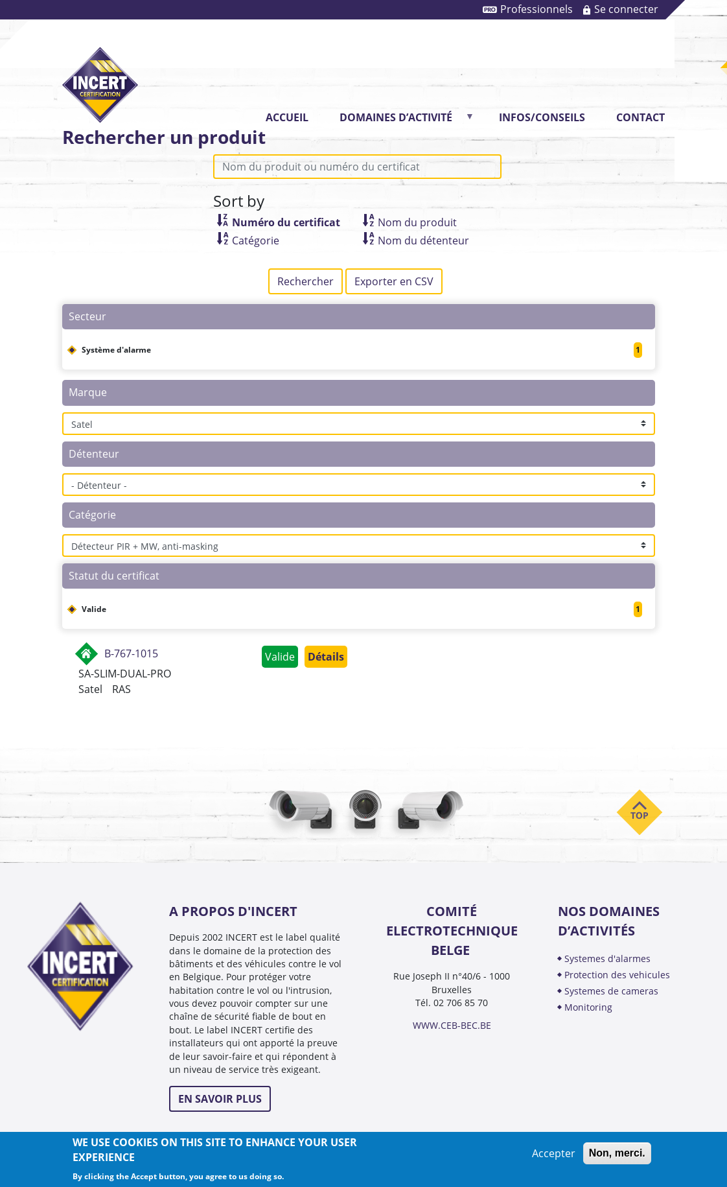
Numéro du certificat (286, 222)
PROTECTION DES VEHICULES (617, 975)
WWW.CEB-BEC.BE (452, 1025)
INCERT (100, 74)
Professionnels (536, 9)
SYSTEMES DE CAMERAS (611, 991)
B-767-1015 (131, 653)
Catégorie (255, 240)
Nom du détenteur (423, 240)
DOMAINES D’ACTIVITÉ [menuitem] (400, 121)
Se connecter (626, 9)
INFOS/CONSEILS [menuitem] (542, 117)
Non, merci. (617, 1152)
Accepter (553, 1153)
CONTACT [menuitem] (640, 117)
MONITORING (589, 1007)
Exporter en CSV (393, 281)
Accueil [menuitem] (287, 117)
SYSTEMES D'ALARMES (607, 958)
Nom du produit (417, 222)
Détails (326, 657)
